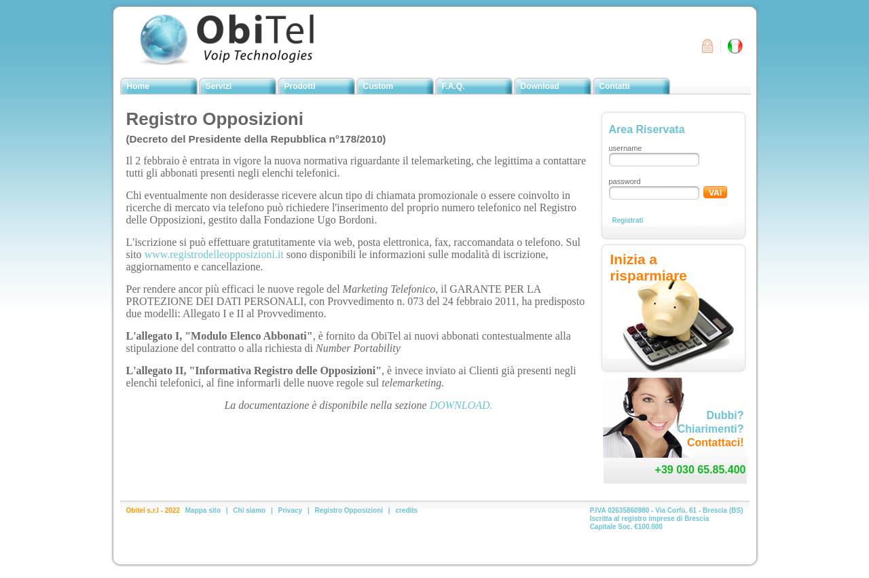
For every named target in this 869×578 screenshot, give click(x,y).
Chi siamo (249, 510)
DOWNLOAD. (461, 405)
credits (406, 510)
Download (540, 86)
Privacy (290, 510)
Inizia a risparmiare (648, 267)
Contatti (614, 86)
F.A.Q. (453, 86)
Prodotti (300, 86)
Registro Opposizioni (348, 510)
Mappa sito (203, 510)
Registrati (628, 220)
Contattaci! (715, 442)
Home (138, 86)
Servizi (219, 86)
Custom (378, 86)
